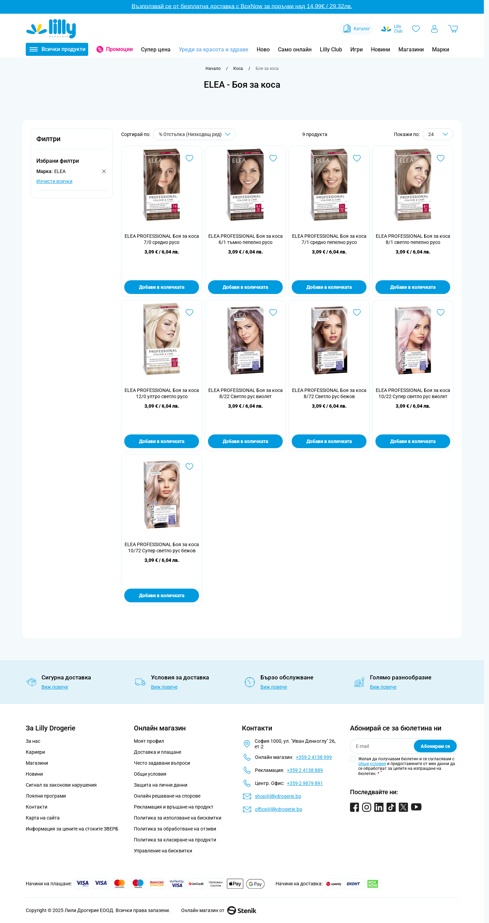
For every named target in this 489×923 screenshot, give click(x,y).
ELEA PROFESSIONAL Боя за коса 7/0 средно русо (162, 239)
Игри (356, 49)
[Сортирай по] (194, 134)
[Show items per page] (437, 134)
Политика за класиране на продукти (175, 839)
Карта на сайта (43, 818)
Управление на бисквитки (163, 850)
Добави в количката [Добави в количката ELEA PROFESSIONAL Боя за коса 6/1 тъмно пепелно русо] (245, 287)
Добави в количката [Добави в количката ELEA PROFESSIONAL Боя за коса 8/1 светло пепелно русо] (412, 287)
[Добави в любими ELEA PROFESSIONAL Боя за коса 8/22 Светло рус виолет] (273, 312)
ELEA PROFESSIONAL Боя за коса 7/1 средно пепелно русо (329, 239)
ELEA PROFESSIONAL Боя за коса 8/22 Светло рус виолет (245, 393)
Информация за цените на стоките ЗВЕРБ (72, 829)
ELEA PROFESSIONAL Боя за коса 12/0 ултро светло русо (162, 393)
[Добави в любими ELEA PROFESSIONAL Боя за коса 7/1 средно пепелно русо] (357, 158)
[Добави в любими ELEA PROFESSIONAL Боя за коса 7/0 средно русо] (189, 158)
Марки (440, 49)
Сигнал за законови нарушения (61, 785)
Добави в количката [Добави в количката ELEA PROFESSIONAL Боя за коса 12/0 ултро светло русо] (161, 441)
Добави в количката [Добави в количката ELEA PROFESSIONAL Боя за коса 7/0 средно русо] (161, 287)
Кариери (35, 752)
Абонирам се (435, 746)
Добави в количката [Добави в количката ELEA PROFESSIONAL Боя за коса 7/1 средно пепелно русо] (329, 287)
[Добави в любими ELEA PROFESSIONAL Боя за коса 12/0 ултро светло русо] (189, 312)
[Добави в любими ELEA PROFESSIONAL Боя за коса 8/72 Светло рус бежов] (357, 312)
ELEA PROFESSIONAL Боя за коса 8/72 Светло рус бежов (329, 393)
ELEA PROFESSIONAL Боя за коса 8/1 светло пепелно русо (413, 239)
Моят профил (149, 741)
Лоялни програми (46, 796)
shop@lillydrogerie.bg (278, 796)
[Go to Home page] (51, 29)
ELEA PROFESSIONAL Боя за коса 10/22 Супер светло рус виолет (413, 393)
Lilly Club (331, 49)
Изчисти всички (54, 181)
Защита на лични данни (160, 785)
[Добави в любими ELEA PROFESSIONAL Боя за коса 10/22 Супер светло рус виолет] (440, 312)
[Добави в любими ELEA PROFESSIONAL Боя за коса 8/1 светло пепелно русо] (440, 158)
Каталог (356, 29)
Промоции (119, 49)
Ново (263, 49)
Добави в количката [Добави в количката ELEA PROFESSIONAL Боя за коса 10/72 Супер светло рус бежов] (161, 595)
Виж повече (55, 687)
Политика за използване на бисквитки (177, 818)
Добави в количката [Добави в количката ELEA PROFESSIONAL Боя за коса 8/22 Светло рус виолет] (245, 441)
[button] (71, 142)
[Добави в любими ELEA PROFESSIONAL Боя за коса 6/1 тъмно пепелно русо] (273, 158)
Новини (380, 49)
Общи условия (150, 774)
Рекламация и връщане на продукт (174, 807)
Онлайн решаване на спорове (167, 796)
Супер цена (156, 49)
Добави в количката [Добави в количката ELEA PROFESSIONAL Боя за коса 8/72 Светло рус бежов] (329, 441)
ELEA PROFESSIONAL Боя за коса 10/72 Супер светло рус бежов (162, 547)
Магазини (411, 49)
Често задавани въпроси (162, 763)
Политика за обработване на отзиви (175, 829)
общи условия (372, 763)
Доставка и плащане (157, 752)
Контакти (36, 807)
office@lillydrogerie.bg (278, 809)
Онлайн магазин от (218, 910)
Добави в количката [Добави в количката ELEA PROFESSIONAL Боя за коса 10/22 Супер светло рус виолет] (412, 441)
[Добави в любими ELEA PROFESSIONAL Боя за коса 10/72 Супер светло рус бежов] (189, 466)
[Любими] (416, 29)
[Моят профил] (434, 29)
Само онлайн (295, 49)
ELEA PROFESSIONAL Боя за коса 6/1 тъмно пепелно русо (245, 239)
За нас (33, 741)
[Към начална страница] (213, 68)
